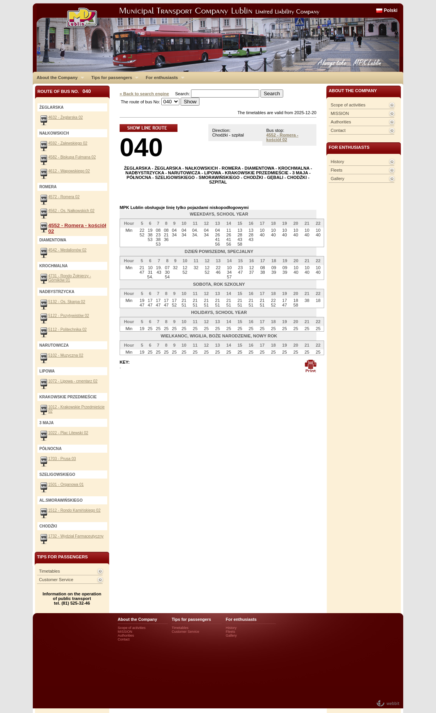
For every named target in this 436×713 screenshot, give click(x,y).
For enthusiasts (163, 77)
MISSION (340, 113)
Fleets (336, 170)
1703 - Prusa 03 (62, 459)
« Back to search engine (144, 93)
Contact (338, 130)
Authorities (341, 122)
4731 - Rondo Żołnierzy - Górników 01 (69, 278)
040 (141, 147)
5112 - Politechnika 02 (67, 329)
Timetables (49, 571)
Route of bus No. (64, 91)
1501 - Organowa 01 (66, 484)
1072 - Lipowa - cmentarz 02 (73, 381)
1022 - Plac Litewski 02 (68, 433)
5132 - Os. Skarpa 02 (66, 302)
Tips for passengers (113, 77)
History (337, 161)
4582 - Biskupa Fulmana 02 (72, 157)
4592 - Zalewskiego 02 (67, 143)
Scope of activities (348, 105)
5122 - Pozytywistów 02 (68, 316)
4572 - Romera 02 (63, 197)
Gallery (337, 178)
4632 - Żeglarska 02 (65, 117)
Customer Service (56, 579)
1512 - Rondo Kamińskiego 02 (74, 510)
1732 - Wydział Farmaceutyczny (75, 536)
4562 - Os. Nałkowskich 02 (71, 211)
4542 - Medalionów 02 (67, 250)
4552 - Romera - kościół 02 (282, 137)
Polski (390, 10)
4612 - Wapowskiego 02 (69, 171)
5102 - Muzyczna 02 (65, 355)
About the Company (58, 77)
